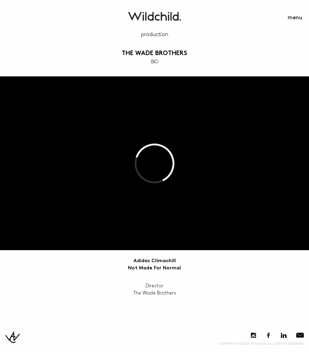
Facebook (268, 335)
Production (154, 34)
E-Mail (300, 335)
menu (295, 17)
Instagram (253, 335)
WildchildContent (154, 16)
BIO (154, 62)
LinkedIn (283, 335)
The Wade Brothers (154, 53)
